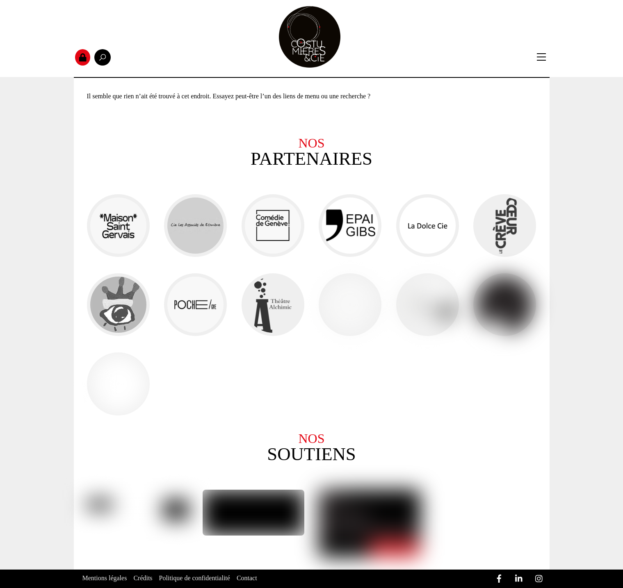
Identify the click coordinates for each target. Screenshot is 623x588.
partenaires (311, 159)
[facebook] (499, 577)
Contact (247, 577)
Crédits (142, 577)
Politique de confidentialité (194, 577)
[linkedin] (519, 577)
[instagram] (539, 577)
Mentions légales (104, 577)
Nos (311, 143)
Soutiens (311, 454)
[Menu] (541, 57)
